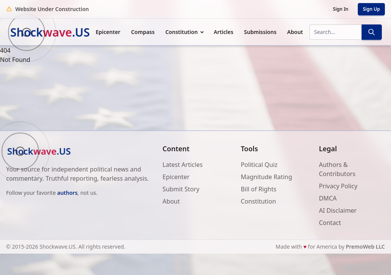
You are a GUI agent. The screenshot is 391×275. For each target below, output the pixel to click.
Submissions (260, 32)
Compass (143, 32)
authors (67, 192)
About (295, 32)
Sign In (340, 9)
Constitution (181, 32)
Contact (330, 222)
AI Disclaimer (338, 210)
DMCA (328, 198)
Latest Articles (183, 164)
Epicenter (108, 32)
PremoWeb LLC (365, 246)
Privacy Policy (338, 186)
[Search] (371, 32)
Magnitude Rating (266, 177)
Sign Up (371, 9)
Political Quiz (259, 164)
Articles (223, 32)
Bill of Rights (258, 189)
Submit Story (181, 189)
